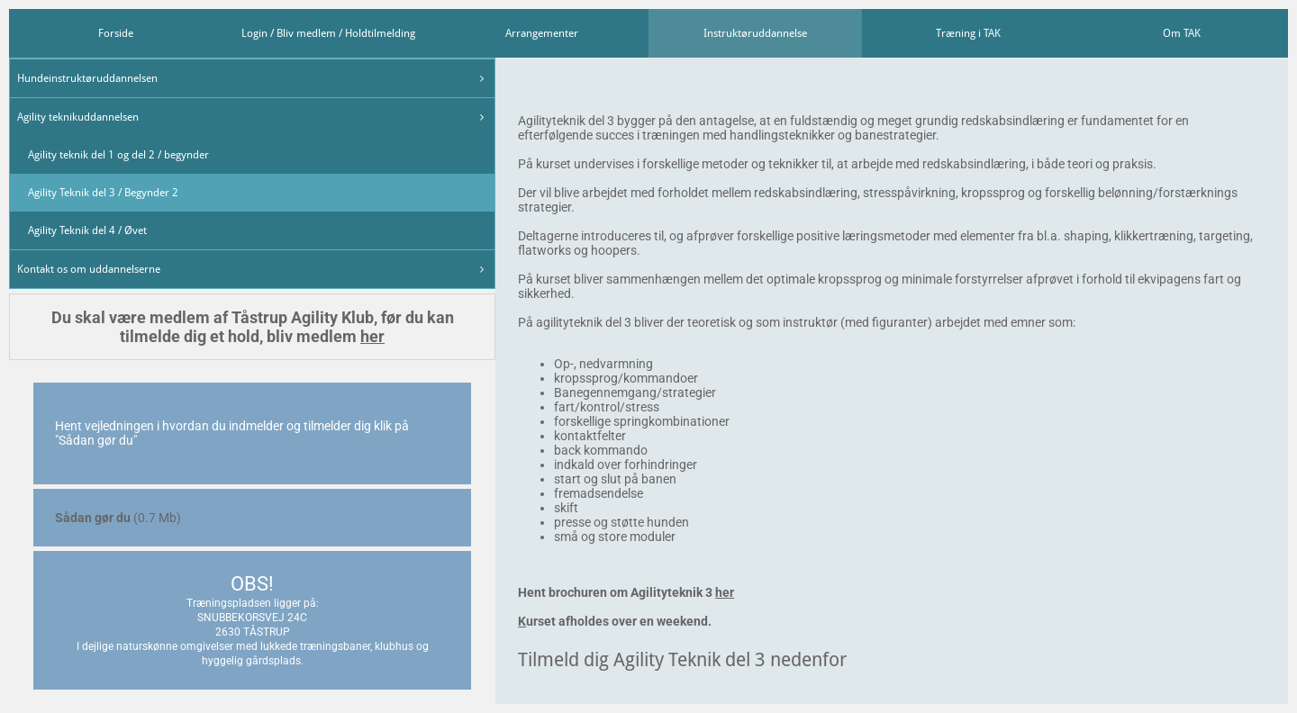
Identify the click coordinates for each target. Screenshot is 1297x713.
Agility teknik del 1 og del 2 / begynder (118, 155)
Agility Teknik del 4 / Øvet (87, 230)
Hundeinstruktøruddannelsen (87, 78)
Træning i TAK (968, 33)
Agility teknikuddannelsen (78, 117)
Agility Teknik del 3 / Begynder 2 (103, 192)
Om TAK (1182, 33)
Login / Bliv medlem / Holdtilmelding (328, 33)
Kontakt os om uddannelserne (88, 269)
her (372, 336)
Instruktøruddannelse (755, 33)
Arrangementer (541, 33)
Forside (115, 33)
